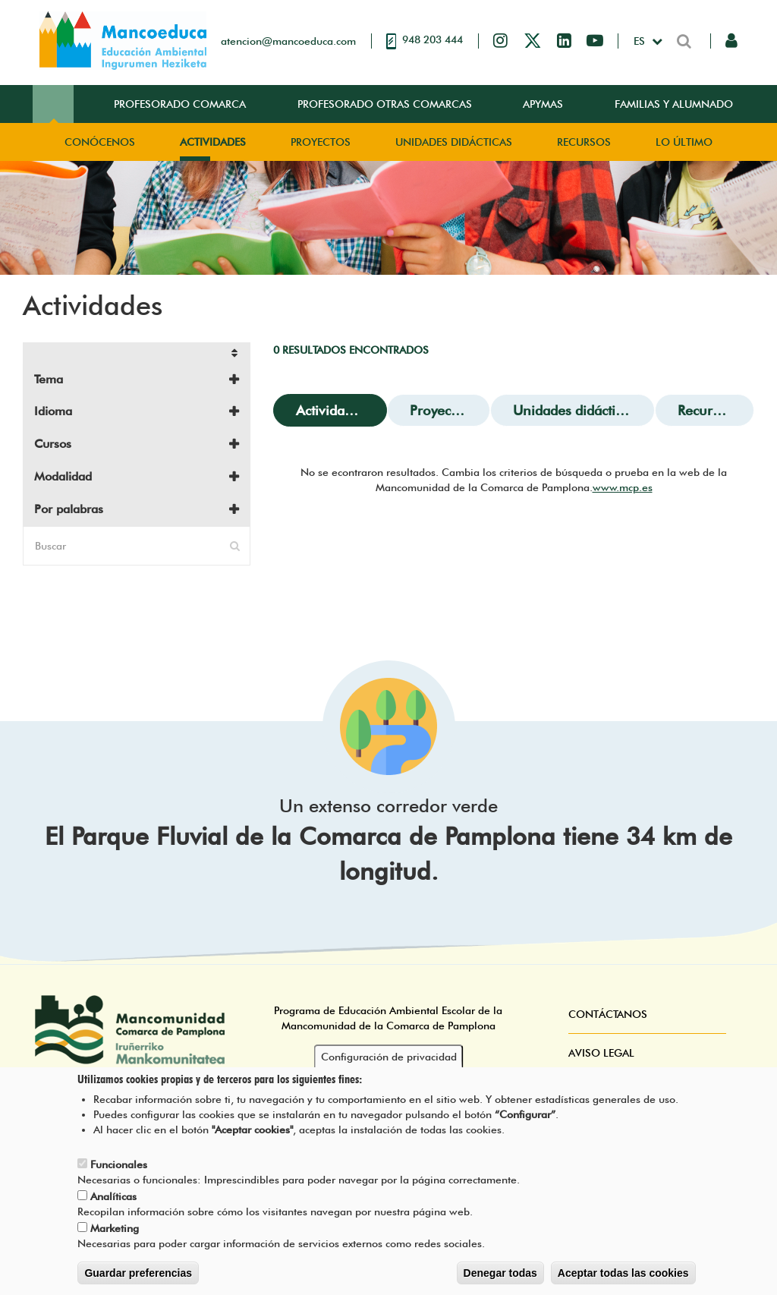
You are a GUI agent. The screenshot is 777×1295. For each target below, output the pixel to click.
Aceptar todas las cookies (623, 1282)
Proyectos (321, 142)
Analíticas (113, 1205)
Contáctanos (607, 1014)
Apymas (543, 104)
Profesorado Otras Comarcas (384, 104)
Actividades (213, 142)
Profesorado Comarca (180, 104)
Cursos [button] (52, 443)
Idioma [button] (53, 411)
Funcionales (118, 1173)
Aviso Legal (601, 1053)
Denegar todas (500, 1282)
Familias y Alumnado (674, 104)
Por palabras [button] (68, 509)
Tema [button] (48, 379)
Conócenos (99, 142)
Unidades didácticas (453, 142)
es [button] (641, 41)
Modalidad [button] (63, 476)
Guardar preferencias (138, 1282)
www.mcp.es (623, 487)
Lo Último (684, 142)
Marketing (114, 1237)
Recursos (584, 142)
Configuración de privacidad (389, 1066)
